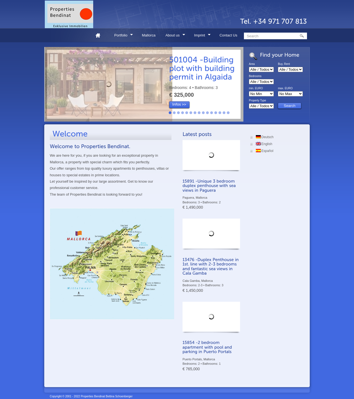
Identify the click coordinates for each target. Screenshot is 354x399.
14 (224, 112)
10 (207, 112)
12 (215, 112)
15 (228, 112)
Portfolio (122, 36)
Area (252, 64)
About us (173, 36)
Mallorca (148, 35)
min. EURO (256, 88)
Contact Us (228, 35)
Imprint (200, 36)
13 (219, 112)
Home (100, 35)
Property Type (257, 100)
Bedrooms (255, 76)
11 (211, 112)
